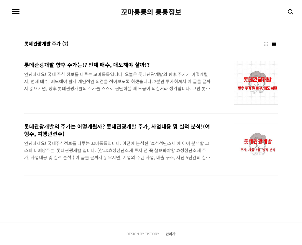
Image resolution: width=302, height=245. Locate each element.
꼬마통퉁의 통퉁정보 (151, 11)
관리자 (170, 233)
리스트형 (274, 43)
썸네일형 (266, 43)
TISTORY (152, 233)
